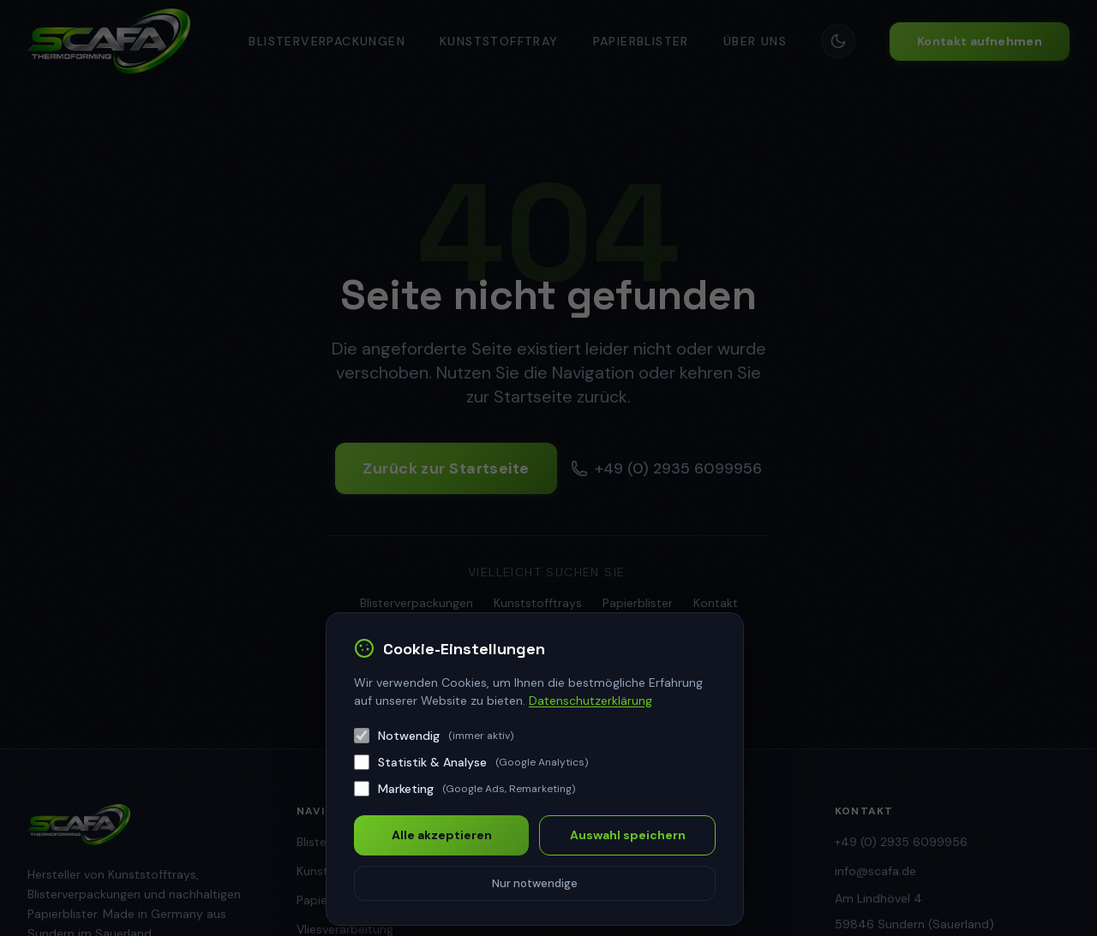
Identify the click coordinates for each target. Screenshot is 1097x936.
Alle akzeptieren (442, 835)
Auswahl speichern (628, 835)
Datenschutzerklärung (590, 700)
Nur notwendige (535, 883)
